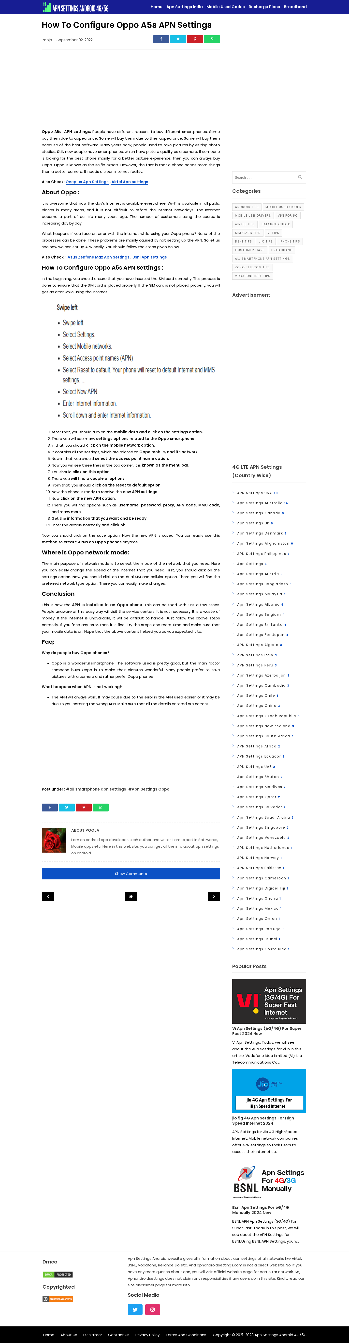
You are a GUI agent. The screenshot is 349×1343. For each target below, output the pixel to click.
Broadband (282, 250)
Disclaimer (92, 1334)
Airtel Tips (245, 224)
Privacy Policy (147, 1334)
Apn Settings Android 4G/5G (281, 1334)
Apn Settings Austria (260, 573)
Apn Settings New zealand (265, 726)
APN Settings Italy (257, 655)
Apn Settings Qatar (258, 796)
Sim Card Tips (248, 233)
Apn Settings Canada (260, 513)
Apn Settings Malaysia (261, 594)
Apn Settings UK (255, 523)
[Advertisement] (131, 90)
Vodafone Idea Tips (252, 276)
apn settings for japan (263, 634)
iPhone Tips (290, 241)
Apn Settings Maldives (261, 786)
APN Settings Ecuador (261, 756)
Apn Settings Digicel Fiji (262, 888)
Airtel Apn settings (129, 181)
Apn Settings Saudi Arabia (265, 817)
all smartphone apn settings (262, 259)
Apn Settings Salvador (261, 807)
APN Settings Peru (257, 665)
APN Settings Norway (259, 857)
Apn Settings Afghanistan (265, 543)
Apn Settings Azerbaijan (263, 675)
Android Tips (247, 207)
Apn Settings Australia (262, 503)
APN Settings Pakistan (261, 867)
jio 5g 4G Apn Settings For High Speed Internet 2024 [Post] (263, 1121)
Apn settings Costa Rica (263, 949)
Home (48, 1334)
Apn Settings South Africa (265, 736)
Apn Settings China (258, 705)
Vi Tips (273, 233)
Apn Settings (252, 563)
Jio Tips (266, 241)
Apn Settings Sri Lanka (262, 624)
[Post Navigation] (131, 896)
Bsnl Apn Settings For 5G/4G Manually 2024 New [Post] (260, 1210)
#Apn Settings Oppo (148, 789)
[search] (300, 177)
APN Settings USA (257, 492)
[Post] (269, 1002)
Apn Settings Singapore (263, 827)
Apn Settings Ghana (259, 898)
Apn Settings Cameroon (263, 878)
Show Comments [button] (131, 873)
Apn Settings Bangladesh (264, 584)
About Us (68, 1334)
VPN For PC (288, 215)
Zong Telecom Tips (252, 267)
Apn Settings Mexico (259, 908)
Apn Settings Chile (258, 695)
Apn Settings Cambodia (263, 685)
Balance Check (276, 224)
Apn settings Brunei (258, 939)
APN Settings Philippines (263, 553)
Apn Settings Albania (260, 604)
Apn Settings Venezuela (263, 837)
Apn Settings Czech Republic (268, 715)
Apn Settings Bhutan (260, 776)
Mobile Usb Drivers (253, 215)
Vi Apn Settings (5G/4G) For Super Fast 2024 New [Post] (267, 1031)
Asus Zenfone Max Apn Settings (98, 257)
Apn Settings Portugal (261, 928)
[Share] (161, 39)
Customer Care (250, 250)
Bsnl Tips (243, 241)
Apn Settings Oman (258, 918)
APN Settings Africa (258, 746)
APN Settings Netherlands (264, 847)
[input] (269, 177)
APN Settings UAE (256, 766)
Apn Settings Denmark (262, 533)
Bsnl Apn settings (149, 257)
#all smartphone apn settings (96, 789)
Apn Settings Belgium (261, 614)
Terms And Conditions (186, 1334)
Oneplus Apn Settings (87, 181)
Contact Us (118, 1334)
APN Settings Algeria (259, 644)
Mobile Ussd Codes (283, 207)
